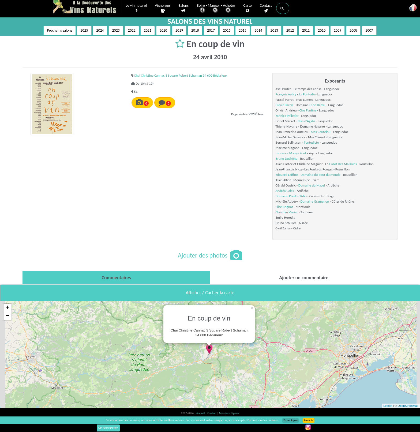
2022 (132, 30)
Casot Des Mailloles (343, 164)
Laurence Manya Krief (290, 153)
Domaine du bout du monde (320, 175)
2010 (321, 30)
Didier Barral (284, 105)
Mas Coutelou (320, 132)
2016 (226, 30)
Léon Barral (317, 105)
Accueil (200, 413)
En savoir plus (290, 420)
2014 (258, 30)
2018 (195, 30)
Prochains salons (59, 30)
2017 (211, 30)
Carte (247, 8)
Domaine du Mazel (311, 185)
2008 (353, 30)
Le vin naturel (136, 8)
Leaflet (387, 405)
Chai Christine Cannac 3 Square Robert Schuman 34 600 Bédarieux (180, 75)
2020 (163, 30)
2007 (369, 30)
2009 (337, 30)
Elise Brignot (284, 207)
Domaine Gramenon (315, 201)
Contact (266, 8)
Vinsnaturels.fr (86, 7)
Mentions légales (229, 413)
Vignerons (163, 8)
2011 (306, 30)
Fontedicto (311, 142)
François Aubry (285, 94)
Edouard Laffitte (286, 175)
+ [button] (7, 308)
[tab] (116, 277)
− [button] (7, 316)
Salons (184, 8)
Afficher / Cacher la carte (210, 293)
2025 (84, 30)
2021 (147, 30)
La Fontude (306, 94)
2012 (290, 30)
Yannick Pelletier (286, 116)
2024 (100, 30)
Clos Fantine (308, 110)
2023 (115, 30)
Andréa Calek (284, 191)
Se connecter (108, 428)
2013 (274, 30)
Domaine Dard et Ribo (290, 196)
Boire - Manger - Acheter (216, 8)
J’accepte (308, 420)
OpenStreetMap (408, 405)
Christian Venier (286, 212)
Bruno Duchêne (286, 159)
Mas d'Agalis (306, 121)
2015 (242, 30)
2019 (179, 30)
